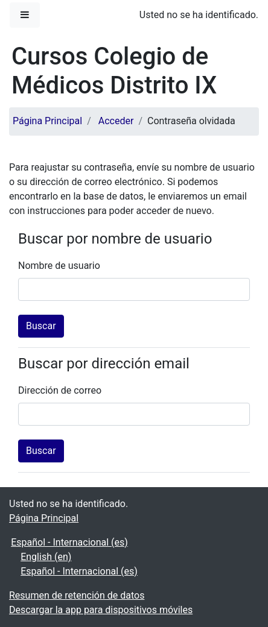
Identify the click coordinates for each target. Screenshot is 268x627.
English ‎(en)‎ (46, 556)
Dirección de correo (59, 390)
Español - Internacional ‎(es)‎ (69, 542)
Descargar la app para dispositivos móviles (101, 610)
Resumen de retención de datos (76, 595)
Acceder (116, 121)
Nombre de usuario (59, 265)
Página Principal (47, 121)
